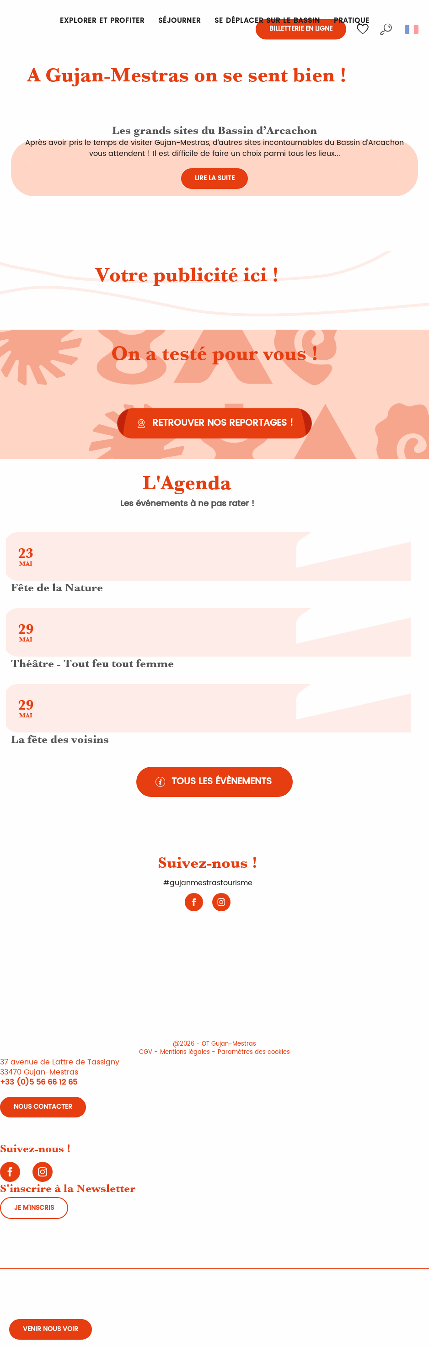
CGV (145, 1052)
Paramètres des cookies (254, 1052)
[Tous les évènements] (214, 782)
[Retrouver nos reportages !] (214, 423)
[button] (386, 29)
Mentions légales (185, 1052)
